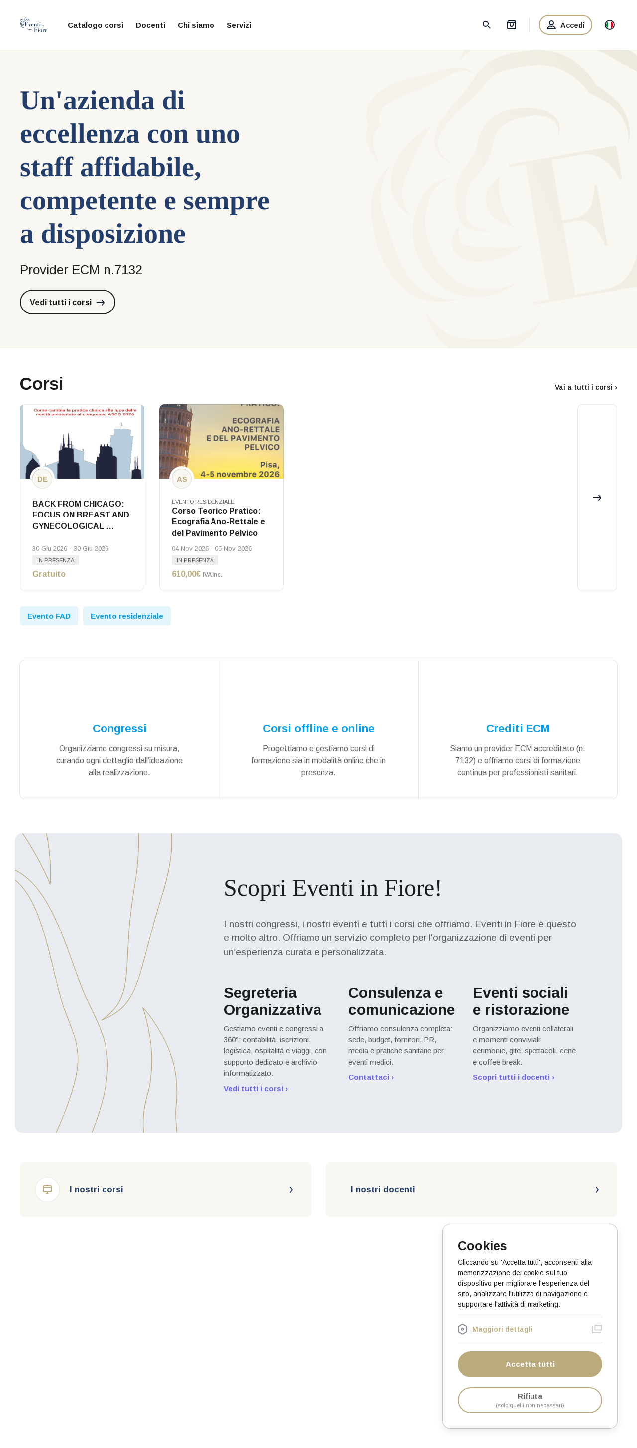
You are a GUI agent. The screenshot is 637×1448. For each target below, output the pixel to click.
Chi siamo (196, 25)
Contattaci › (371, 1077)
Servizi (239, 25)
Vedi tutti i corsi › (256, 1088)
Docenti (150, 25)
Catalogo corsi (95, 25)
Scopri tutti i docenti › (513, 1077)
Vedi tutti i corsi (68, 303)
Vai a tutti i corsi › (586, 387)
